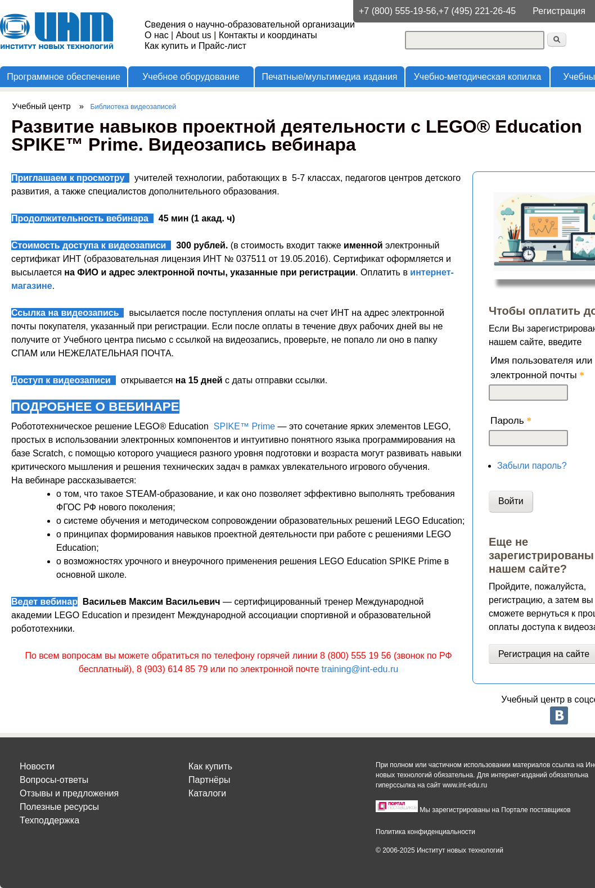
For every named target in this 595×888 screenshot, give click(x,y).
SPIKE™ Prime (244, 426)
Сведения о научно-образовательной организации (250, 24)
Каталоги (207, 793)
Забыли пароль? (532, 465)
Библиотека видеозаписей (134, 107)
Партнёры (209, 780)
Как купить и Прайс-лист (195, 46)
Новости (37, 766)
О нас (157, 35)
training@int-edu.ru (360, 669)
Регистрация (559, 11)
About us (193, 35)
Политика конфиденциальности (425, 832)
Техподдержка (49, 820)
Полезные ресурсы (59, 807)
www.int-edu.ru (465, 785)
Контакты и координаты (268, 35)
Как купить (210, 766)
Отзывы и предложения (69, 793)
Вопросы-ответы (54, 780)
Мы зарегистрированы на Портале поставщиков (495, 810)
